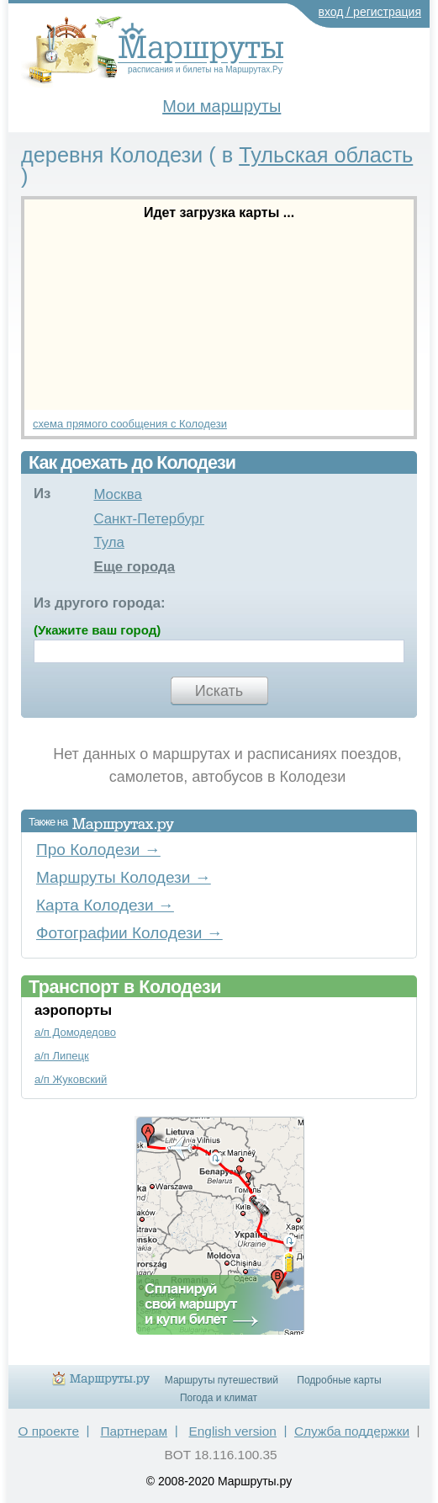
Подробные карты (339, 1380)
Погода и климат (218, 1398)
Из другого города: (100, 603)
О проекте (48, 1431)
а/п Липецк (61, 1055)
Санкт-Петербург (148, 519)
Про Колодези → (98, 849)
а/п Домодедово (75, 1032)
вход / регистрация (370, 12)
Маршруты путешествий (221, 1380)
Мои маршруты (221, 106)
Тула (108, 542)
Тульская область (326, 155)
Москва (117, 494)
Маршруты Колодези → (123, 877)
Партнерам (133, 1431)
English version (233, 1431)
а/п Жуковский (70, 1079)
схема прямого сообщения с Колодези (130, 423)
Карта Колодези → (105, 905)
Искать (219, 690)
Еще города (134, 567)
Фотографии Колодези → (129, 933)
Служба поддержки (351, 1431)
